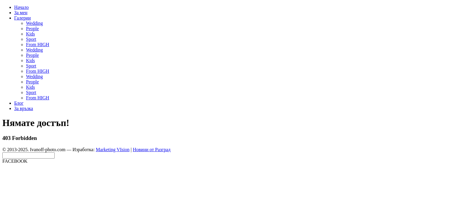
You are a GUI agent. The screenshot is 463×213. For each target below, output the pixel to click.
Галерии (22, 17)
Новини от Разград (152, 149)
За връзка (23, 108)
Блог (19, 103)
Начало (21, 7)
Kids (30, 33)
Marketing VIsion (113, 149)
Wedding (34, 23)
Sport (31, 39)
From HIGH (37, 44)
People (32, 28)
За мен (20, 12)
